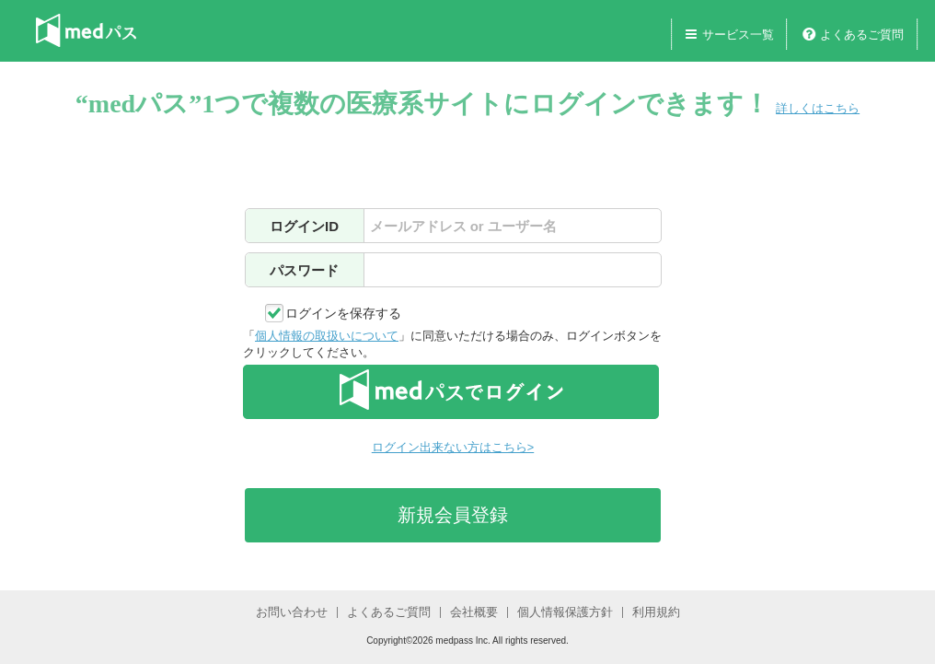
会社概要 (474, 612)
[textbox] (512, 226)
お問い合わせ (292, 612)
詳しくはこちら (818, 108)
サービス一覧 (738, 34)
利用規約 (656, 612)
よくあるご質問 (862, 34)
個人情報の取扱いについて (326, 336)
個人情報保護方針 (565, 612)
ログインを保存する (343, 313)
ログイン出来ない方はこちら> (453, 447)
